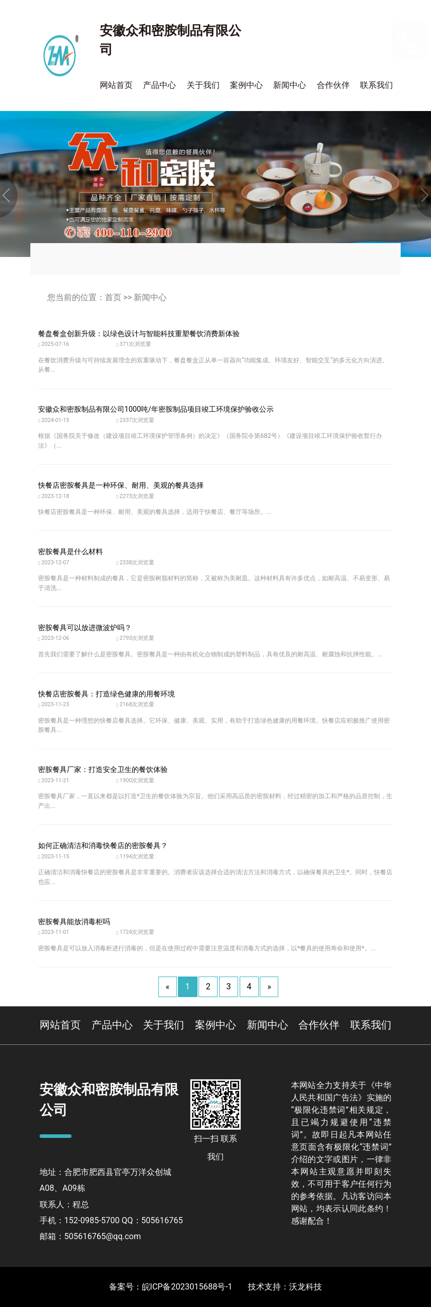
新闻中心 (289, 85)
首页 (113, 297)
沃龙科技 (305, 1287)
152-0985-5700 (342, 33)
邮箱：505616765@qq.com (90, 1236)
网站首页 (116, 85)
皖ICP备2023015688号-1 (187, 1287)
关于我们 (203, 85)
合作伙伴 (333, 85)
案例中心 (246, 85)
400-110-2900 (352, 53)
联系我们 (376, 85)
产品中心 (159, 85)
